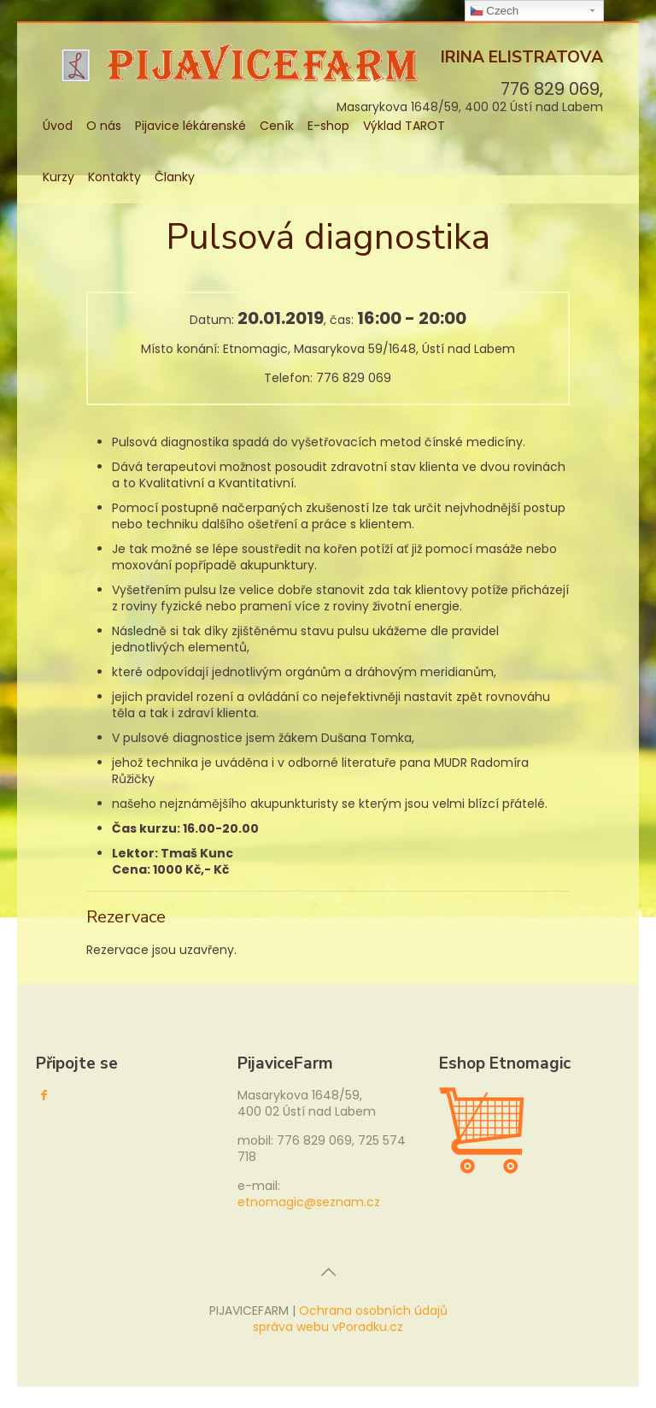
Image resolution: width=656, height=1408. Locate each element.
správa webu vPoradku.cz (328, 1326)
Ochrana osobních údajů (373, 1310)
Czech (494, 11)
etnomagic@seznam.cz (308, 1202)
